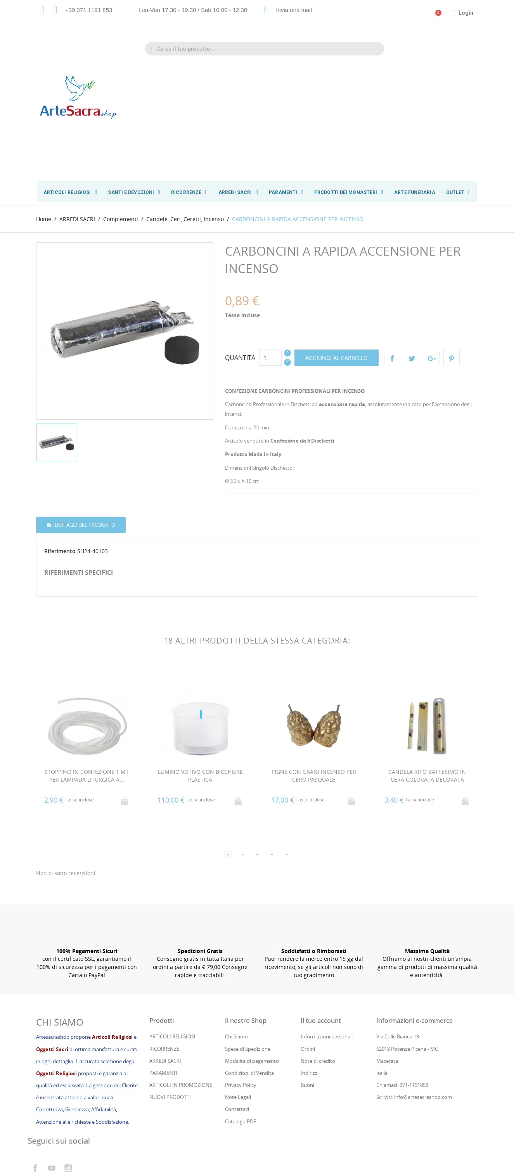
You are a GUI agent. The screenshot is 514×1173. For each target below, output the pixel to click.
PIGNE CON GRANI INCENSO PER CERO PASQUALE (314, 659)
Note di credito (318, 945)
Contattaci (237, 993)
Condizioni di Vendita (249, 957)
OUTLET (458, 192)
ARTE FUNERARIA (414, 192)
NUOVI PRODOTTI (170, 981)
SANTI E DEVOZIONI (134, 192)
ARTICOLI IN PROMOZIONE (180, 969)
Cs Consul (98, 1134)
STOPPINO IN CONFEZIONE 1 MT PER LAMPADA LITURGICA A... (87, 659)
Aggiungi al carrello (336, 241)
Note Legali (238, 981)
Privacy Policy (240, 969)
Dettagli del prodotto (84, 408)
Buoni (307, 969)
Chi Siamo (236, 921)
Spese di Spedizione (247, 933)
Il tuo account (321, 905)
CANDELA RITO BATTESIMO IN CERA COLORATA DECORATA (427, 659)
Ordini (308, 933)
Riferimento (60, 435)
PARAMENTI (286, 192)
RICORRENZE (189, 192)
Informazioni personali (327, 921)
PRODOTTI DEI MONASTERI (348, 192)
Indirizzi (309, 957)
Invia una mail (294, 10)
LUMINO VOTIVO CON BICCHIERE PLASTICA (200, 659)
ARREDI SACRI (238, 192)
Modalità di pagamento (252, 945)
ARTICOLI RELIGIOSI (70, 192)
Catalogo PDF (240, 1006)
